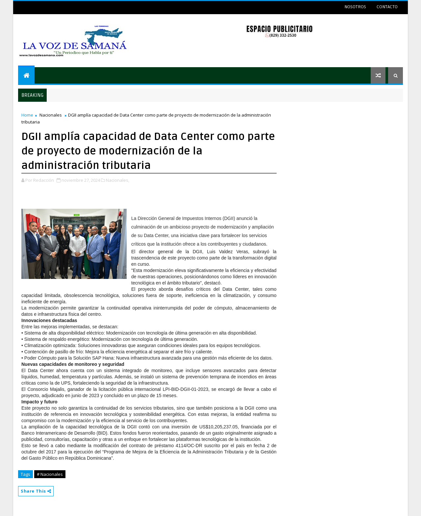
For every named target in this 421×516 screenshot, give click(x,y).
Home (27, 115)
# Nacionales (50, 474)
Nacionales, (117, 180)
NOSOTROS (355, 7)
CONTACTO (387, 7)
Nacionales (50, 115)
